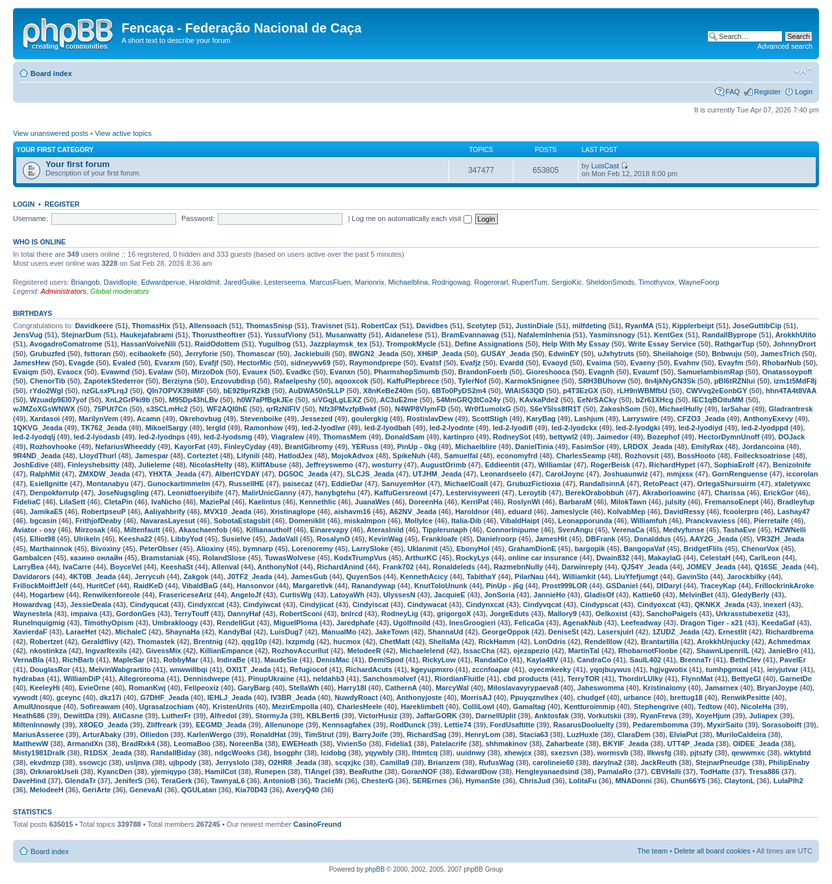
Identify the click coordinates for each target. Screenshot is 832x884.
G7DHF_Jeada (164, 697)
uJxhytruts (615, 354)
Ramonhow (263, 428)
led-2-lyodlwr (324, 428)
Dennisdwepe (206, 678)
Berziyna (177, 381)
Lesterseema (285, 282)
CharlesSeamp (581, 456)
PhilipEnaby (789, 762)
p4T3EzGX (580, 391)
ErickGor (778, 493)
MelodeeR (364, 651)
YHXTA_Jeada (172, 474)
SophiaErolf (734, 465)
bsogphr (288, 753)
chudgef (591, 697)
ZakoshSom (620, 409)
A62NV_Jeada (413, 511)
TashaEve (739, 530)
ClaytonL (739, 781)
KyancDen (115, 771)
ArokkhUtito (795, 335)
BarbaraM (575, 502)
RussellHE (246, 484)
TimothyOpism (109, 623)
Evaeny (643, 363)
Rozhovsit (642, 456)
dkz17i (110, 697)
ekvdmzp (45, 762)
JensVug (27, 335)
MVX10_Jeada (227, 511)
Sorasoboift (781, 725)
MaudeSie (280, 660)
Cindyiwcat (262, 604)
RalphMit (45, 474)
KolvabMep (626, 511)
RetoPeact (661, 484)
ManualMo (338, 632)
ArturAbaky (102, 734)
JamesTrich (780, 354)
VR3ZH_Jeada (780, 539)
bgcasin (43, 521)
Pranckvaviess (710, 521)
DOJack (791, 437)
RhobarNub (781, 363)
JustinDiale (534, 326)
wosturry (387, 465)
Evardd (511, 363)
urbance (637, 697)
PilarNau (529, 576)
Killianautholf (269, 530)
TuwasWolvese (290, 558)
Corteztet (202, 456)
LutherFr (176, 716)
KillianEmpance (226, 651)
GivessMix (163, 651)
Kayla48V (542, 660)
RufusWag (496, 762)
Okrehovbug (200, 418)
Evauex (255, 372)
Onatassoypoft (787, 372)
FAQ (732, 92)
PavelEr (792, 660)
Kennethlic (318, 502)
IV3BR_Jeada (293, 697)
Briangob (85, 282)
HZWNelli (790, 530)
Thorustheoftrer (219, 335)
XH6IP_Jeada (439, 354)
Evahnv (686, 363)
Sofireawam (100, 706)
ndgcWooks (234, 753)
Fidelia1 (398, 744)
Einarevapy (329, 530)
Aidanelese (403, 335)
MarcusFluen (330, 282)
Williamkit (578, 576)
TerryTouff (191, 614)
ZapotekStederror (114, 381)
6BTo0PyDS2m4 (459, 391)
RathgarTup (735, 344)
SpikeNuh (409, 456)
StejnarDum (81, 335)
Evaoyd (554, 363)
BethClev (745, 660)
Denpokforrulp (54, 493)
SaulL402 (645, 660)
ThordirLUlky (640, 678)
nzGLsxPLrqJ (105, 391)
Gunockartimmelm (179, 484)
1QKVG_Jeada (37, 428)
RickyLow (439, 660)
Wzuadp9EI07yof (58, 400)
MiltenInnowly (36, 725)
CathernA (401, 688)
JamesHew (31, 363)
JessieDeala (90, 604)
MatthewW (30, 744)
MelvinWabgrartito (120, 669)
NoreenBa (246, 744)
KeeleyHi (45, 688)
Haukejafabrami (147, 335)
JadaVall (283, 539)
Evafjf (208, 363)
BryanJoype (777, 688)
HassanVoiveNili (148, 344)
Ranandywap (374, 586)
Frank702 (397, 567)
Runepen (270, 771)
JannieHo (550, 595)
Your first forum (78, 164)
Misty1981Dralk (39, 753)
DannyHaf (244, 614)
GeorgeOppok (505, 632)
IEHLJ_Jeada (229, 697)
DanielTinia (534, 446)
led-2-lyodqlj (34, 437)
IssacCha (479, 651)
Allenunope (284, 725)
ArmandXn (85, 744)
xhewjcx (518, 753)
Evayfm (731, 363)
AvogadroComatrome (65, 344)
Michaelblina (408, 282)
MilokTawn (628, 502)
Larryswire (640, 418)
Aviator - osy (34, 530)
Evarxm (168, 363)
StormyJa (271, 716)
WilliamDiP (82, 678)
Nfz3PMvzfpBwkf (347, 409)
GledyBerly (751, 595)
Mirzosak (90, 530)
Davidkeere (94, 326)
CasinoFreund (317, 824)
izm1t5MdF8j (795, 381)
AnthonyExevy (768, 418)
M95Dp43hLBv (193, 400)
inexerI (774, 604)
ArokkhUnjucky (723, 641)
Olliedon (154, 734)
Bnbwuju (727, 354)
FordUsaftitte (512, 725)
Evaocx (70, 372)
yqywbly (379, 753)
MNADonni (634, 781)
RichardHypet (672, 465)
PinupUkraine (271, 678)
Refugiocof (308, 669)
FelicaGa (529, 623)
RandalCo (491, 660)
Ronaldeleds (453, 567)
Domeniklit (307, 521)
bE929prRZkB (246, 391)
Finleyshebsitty (94, 465)
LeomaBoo (192, 744)
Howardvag (32, 604)
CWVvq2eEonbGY (716, 391)
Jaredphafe (355, 623)
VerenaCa (628, 530)
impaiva (84, 614)
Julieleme (154, 465)
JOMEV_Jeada (711, 567)
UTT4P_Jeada (690, 744)
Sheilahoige (673, 354)
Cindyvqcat (542, 604)
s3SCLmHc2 (167, 409)
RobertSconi (301, 614)
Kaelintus (265, 502)
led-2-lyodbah (387, 428)
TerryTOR (583, 678)
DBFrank (601, 539)
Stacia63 (534, 734)
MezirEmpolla (295, 706)
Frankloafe (440, 539)
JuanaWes (372, 502)
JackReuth (659, 762)
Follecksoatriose (762, 456)
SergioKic (566, 282)
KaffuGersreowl (401, 493)
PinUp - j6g (504, 586)
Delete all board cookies (712, 851)
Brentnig (208, 641)
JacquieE (449, 595)
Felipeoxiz (202, 688)
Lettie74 (458, 725)
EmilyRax (707, 446)
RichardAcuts (369, 669)
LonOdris (550, 641)
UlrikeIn (87, 539)
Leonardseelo (503, 474)
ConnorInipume (512, 530)
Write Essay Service (662, 344)
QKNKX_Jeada (720, 604)
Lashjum (588, 418)
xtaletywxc (793, 484)
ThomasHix (151, 326)
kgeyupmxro (432, 669)
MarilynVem (98, 418)
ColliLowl (478, 706)
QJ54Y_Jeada (644, 567)
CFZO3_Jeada (701, 418)
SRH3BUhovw (602, 381)
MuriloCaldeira (741, 734)
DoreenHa (426, 502)
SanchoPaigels (671, 614)
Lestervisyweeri (473, 493)
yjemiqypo (168, 771)
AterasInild (385, 530)
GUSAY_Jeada (505, 354)
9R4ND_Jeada (36, 456)
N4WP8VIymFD (420, 409)
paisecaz (298, 484)
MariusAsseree (38, 734)
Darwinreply (582, 567)
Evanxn (342, 372)
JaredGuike (242, 282)
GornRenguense (740, 474)
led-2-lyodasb (97, 437)
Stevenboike (261, 418)
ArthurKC (421, 558)
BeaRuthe (365, 771)
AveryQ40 (302, 790)
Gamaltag (529, 706)
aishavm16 (352, 511)
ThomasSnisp (269, 326)
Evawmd (115, 372)
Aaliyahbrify (164, 511)
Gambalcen (32, 558)
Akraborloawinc (669, 493)
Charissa (729, 493)
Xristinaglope (293, 511)
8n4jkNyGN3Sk (670, 381)
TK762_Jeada (104, 428)
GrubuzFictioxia (533, 484)
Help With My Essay (576, 344)
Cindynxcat (484, 604)
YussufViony (285, 335)
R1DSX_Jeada (108, 753)
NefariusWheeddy (126, 446)
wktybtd (797, 753)
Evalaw (161, 372)
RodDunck (408, 725)
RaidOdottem (217, 344)
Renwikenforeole (111, 595)
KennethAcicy (424, 576)
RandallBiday (173, 753)
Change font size (803, 71)
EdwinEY (564, 354)
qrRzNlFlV (283, 409)
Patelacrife (449, 744)
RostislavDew (430, 418)
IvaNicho (166, 502)
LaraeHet (81, 632)
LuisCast (605, 166)
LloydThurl (97, 456)
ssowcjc (93, 762)
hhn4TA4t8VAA (791, 391)
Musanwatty (346, 335)
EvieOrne (94, 688)
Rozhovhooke (53, 446)
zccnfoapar (491, 669)
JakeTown (392, 632)
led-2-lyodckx (574, 428)
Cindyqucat (149, 604)
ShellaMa (444, 641)
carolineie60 (553, 762)
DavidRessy (684, 511)
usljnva (137, 762)
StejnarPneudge (723, 762)
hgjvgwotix (668, 669)
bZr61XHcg (654, 400)
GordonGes (136, 614)
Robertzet (46, 641)
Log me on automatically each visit (411, 218)
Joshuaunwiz (625, 474)
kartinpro (458, 437)
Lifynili (248, 456)
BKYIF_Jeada (625, 744)
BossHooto (696, 456)
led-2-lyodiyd (701, 428)
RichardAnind (340, 567)
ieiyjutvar (782, 669)
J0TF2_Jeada (250, 576)
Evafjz (470, 363)
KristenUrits (233, 706)
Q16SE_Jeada (778, 567)
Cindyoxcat (656, 604)
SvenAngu (575, 530)
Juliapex (763, 716)
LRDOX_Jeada (648, 446)
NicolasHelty (210, 465)
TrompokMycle (411, 344)
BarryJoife (369, 734)
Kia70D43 (251, 790)
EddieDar (347, 484)
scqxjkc (348, 762)
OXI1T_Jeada (248, 669)
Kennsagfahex (346, 725)
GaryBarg (253, 688)
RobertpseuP (103, 511)
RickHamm (496, 641)
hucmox (347, 641)
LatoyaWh (347, 595)
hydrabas (29, 678)
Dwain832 (612, 558)
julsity (675, 502)
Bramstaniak (162, 558)
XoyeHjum (713, 716)
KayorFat (189, 446)
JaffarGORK (436, 716)
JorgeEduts (509, 614)
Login (803, 92)
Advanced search (784, 46)
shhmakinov (506, 744)
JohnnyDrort (794, 344)
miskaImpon (364, 521)
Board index (51, 73)
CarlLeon (765, 558)
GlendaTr (80, 781)
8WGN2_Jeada (373, 354)
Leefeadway (641, 623)
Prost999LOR (565, 586)
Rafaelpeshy (295, 381)
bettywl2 (563, 437)
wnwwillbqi (188, 669)
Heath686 (29, 716)
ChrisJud (535, 781)
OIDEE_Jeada (756, 744)
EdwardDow (476, 771)
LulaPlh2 (788, 781)
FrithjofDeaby (98, 521)
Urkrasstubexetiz (745, 614)
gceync (69, 697)
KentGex (668, 335)
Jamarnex (721, 688)
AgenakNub (582, 623)
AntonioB (279, 781)
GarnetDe (795, 678)
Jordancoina (763, 446)
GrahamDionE (532, 548)
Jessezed (317, 418)
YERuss (365, 446)
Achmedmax (789, 641)
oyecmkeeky (549, 669)
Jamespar (151, 456)
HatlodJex (295, 456)
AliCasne (127, 716)
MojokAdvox (353, 456)
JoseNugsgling (123, 493)
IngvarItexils (106, 651)
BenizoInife (792, 465)
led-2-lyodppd (765, 428)
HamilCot (220, 771)
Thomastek (156, 641)
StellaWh (303, 688)
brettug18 (686, 697)
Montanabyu (107, 484)
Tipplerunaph (444, 530)
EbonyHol (472, 548)
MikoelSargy (167, 428)
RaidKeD (148, 586)
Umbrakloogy (175, 623)
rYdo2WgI (46, 391)
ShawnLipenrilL (722, 651)
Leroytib (533, 493)
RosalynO (333, 539)
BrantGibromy (309, 446)
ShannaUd (445, 632)
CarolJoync (564, 474)
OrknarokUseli (54, 771)
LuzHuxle (583, 734)
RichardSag (427, 734)
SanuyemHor (404, 484)
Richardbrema (790, 632)
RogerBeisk (610, 465)
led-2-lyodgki (638, 428)
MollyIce (418, 521)
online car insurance (543, 558)
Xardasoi (45, 418)
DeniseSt (563, 632)
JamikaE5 (46, 511)
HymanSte (482, 781)
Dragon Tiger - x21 (711, 623)
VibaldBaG (200, 586)
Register (767, 92)
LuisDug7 (286, 632)
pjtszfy (701, 753)
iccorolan (802, 474)
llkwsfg (659, 753)
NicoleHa (756, 706)
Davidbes (432, 326)
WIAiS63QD (525, 391)
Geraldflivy (99, 641)
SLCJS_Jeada (370, 474)
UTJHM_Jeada (437, 474)
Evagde (81, 363)
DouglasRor (50, 669)
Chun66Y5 (688, 781)
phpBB (375, 869)
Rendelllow (603, 641)
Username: (30, 218)
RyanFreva (658, 716)
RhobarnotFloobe (648, 651)
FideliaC (27, 502)
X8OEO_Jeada (103, 725)
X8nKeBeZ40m (388, 391)
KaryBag (541, 418)
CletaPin (118, 502)
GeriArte (96, 790)
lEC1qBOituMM (718, 400)
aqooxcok (351, 381)
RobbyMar (180, 660)
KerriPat (475, 502)
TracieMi (328, 781)
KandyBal (235, 632)
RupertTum (530, 282)
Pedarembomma (660, 725)
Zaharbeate (565, 744)
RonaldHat (268, 734)
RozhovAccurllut (300, 651)
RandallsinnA (602, 484)
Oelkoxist (611, 614)
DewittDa (79, 716)
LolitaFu (583, 781)
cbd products (526, 678)
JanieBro (783, 651)
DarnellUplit (496, 716)
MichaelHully (681, 409)
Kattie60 (646, 595)
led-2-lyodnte (452, 428)
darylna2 (607, 762)
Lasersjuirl (615, 632)
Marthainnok (51, 548)
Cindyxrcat (205, 604)
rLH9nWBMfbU (642, 391)
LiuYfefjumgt (636, 576)
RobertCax (379, 326)
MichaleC (130, 632)
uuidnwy (471, 753)
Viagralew (287, 437)
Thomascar (256, 354)
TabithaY (481, 576)
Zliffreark (161, 725)
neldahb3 (328, 678)
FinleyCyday (245, 446)
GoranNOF (419, 771)
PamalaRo (614, 771)
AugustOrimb (443, 465)
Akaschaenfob (203, 530)
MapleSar (128, 660)
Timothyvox (656, 282)
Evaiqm (25, 372)
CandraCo (594, 660)
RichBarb (78, 660)
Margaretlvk (312, 586)
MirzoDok (208, 372)
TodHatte (714, 771)
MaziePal (214, 502)
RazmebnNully (518, 567)
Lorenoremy (312, 548)
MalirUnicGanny (269, 493)
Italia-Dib (466, 521)
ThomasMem (345, 437)
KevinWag (386, 539)
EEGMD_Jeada (221, 725)
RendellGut (235, 623)
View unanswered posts (50, 133)
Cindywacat (427, 604)
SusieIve (236, 539)
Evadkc (298, 372)
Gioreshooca (547, 372)
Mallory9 (562, 614)
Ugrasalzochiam (166, 706)
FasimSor (588, 446)
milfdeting (589, 326)
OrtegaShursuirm (726, 484)
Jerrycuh (149, 576)
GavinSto (692, 576)
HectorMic (254, 363)
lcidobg (333, 753)
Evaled (123, 363)
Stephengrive (656, 706)
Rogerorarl (491, 282)
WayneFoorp (699, 282)
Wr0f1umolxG (488, 409)
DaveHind (29, 781)
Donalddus (652, 539)
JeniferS (128, 781)
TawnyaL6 (227, 781)
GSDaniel (622, 586)
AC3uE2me (398, 400)
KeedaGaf (778, 623)
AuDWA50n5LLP (316, 391)
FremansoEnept (732, 502)
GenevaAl (145, 790)
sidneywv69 (311, 363)
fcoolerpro (741, 511)
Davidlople (119, 282)
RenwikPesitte (746, 697)
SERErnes (429, 781)
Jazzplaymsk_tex (338, 344)
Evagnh (601, 372)
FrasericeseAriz (185, 595)
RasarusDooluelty (583, 725)
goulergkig (370, 418)
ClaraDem (634, 734)
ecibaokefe (147, 354)
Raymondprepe (375, 363)
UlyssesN (399, 595)
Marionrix (369, 282)
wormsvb (613, 753)
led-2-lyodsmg (227, 437)
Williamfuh (648, 521)
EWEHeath (299, 744)
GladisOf (599, 595)
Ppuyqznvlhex (534, 697)
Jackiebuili (312, 354)
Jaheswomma (600, 688)
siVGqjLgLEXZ (336, 400)
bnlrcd (352, 614)
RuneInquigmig (39, 623)
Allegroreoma (142, 678)
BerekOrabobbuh (595, 493)
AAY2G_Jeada (714, 539)
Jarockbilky (746, 576)
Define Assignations (489, 344)
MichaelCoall (466, 484)
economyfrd (517, 456)
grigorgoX (454, 614)
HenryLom (482, 734)
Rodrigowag (451, 282)
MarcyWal (452, 688)
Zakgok (196, 576)
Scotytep (482, 326)
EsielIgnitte (49, 484)
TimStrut (319, 734)
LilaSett (73, 502)
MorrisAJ (476, 697)
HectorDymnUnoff (728, 437)
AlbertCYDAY (236, 474)
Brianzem (444, 762)
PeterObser (158, 548)
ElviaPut (683, 734)
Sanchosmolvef (389, 678)
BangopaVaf (644, 548)
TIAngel (317, 771)
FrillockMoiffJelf (40, 586)
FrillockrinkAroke (784, 586)
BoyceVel (126, 567)
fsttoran (97, 354)
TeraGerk (176, 781)
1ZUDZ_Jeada (675, 632)
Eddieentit (502, 465)
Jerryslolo (232, 762)
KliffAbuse (269, 465)
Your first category (55, 149)
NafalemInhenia (543, 335)
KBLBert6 (323, 716)
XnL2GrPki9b (127, 400)
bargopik (589, 548)
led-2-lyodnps (161, 437)
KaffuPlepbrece (413, 381)
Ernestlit (732, 632)
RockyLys (472, 558)
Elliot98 (42, 539)
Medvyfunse (684, 530)
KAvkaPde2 (538, 400)
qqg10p (254, 641)
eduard (520, 511)
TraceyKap (718, 586)
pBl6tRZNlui (734, 381)
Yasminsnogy (612, 335)
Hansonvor (255, 586)
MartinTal (583, 651)
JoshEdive (31, 465)
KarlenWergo (209, 734)
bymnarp (258, 548)
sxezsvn (564, 753)
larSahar (736, 409)
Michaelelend (422, 651)
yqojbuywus (610, 669)
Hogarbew (47, 595)
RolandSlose (224, 558)
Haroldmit (204, 282)
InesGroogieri (472, 623)
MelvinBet (696, 595)
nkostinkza (48, 651)
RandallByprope (729, 335)
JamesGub (309, 576)
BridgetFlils (703, 548)
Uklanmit (422, 548)
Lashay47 (793, 511)
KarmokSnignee (532, 381)
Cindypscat (599, 604)
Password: (197, 218)
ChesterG (377, 781)
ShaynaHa (182, 632)
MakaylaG (664, 558)
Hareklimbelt (422, 706)
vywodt (25, 697)
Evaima (599, 363)
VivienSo (352, 744)
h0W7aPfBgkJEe (265, 400)
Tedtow (709, 706)
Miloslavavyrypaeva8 (523, 688)
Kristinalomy (664, 688)
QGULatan (198, 790)
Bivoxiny (106, 548)
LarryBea (28, 567)
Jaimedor (613, 437)
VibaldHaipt (520, 521)
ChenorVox (760, 548)
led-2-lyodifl (513, 428)
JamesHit (551, 539)
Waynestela (32, 614)
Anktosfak (551, 716)
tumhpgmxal (727, 669)
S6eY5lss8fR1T (555, 409)
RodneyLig (400, 614)
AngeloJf (246, 595)
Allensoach (207, 326)
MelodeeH (47, 790)
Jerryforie (201, 354)
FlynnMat (696, 678)
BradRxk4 (138, 744)
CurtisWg (295, 595)
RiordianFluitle (460, 678)
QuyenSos (363, 576)
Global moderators (120, 291)
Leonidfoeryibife (196, 493)
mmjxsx (680, 474)
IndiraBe (231, 660)
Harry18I (352, 688)
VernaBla (28, 660)
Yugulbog (274, 344)
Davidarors (31, 576)
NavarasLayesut (167, 521)
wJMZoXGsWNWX (44, 409)
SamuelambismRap (710, 372)
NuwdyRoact (356, 697)
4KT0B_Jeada (92, 576)
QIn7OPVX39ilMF (175, 391)
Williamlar (555, 465)
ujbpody (183, 762)
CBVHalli (666, 771)
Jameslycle (570, 511)
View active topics (123, 133)
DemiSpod (386, 660)
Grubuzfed (48, 354)
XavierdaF (30, 632)
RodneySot (511, 437)
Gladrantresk (791, 409)
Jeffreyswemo (329, 465)
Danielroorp (496, 539)
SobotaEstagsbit (242, 521)
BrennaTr (695, 660)
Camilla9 (394, 762)
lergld (216, 428)
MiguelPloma (296, 623)
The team (653, 851)
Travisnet (327, 326)
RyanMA (639, 326)
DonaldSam (405, 437)
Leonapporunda (585, 521)
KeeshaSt (177, 567)
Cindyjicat (317, 604)
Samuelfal (461, 456)
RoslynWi (524, 502)
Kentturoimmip (589, 706)
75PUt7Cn (110, 409)
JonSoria (499, 595)
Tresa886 (764, 771)
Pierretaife (771, 521)
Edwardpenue (163, 282)
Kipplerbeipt (693, 326)
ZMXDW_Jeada (104, 474)
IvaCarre (76, 567)
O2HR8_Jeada (292, 762)
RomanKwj (147, 688)
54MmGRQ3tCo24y (468, 400)
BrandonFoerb (483, 372)
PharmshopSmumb (406, 372)
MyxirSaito (725, 725)
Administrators (63, 291)
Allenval (225, 567)
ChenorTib (48, 381)
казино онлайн (96, 558)
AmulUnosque (37, 706)
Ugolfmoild (411, 623)
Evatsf (430, 363)
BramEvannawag (470, 335)
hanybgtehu (335, 493)
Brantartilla (660, 641)
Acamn (148, 418)
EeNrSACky (597, 400)
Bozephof (663, 437)
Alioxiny (210, 548)
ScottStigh (490, 418)
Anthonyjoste (419, 697)
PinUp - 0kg (417, 446)
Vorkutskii (604, 716)
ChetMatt (395, 641)
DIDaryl (669, 586)
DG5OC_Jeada (303, 474)
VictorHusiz (377, 716)
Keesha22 (135, 539)
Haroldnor (472, 511)
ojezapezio (532, 651)
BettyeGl (745, 678)
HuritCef (100, 586)
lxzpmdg (300, 641)
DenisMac (332, 660)
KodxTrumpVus (360, 558)
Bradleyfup (795, 502)
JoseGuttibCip (757, 326)
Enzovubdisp (233, 381)
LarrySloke (370, 548)
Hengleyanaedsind (546, 771)
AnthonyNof (277, 567)
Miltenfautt (142, 530)
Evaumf (646, 372)
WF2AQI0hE (227, 409)
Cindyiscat (370, 604)
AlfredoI (223, 716)
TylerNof (472, 381)
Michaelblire (476, 446)
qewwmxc (748, 753)
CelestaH (715, 558)
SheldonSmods (610, 282)
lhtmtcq (425, 753)
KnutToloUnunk (440, 586)
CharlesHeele (359, 706)
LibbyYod (187, 539)
